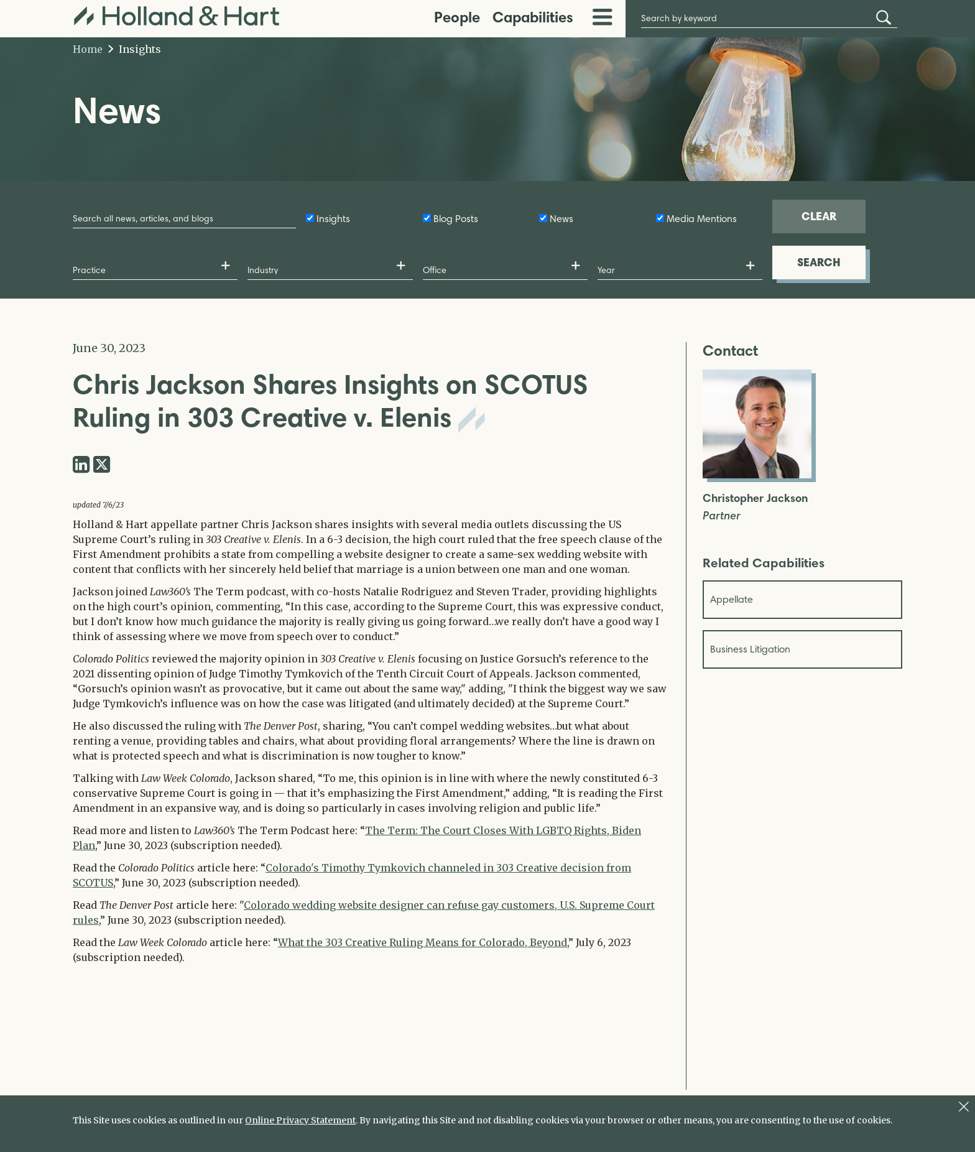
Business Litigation (750, 649)
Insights (134, 49)
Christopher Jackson (755, 498)
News (561, 219)
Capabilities (532, 17)
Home (88, 49)
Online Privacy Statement (300, 1120)
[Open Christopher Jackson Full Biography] (757, 474)
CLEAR (819, 216)
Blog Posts (455, 219)
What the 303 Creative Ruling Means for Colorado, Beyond (422, 942)
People (457, 17)
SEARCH (819, 262)
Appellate (731, 599)
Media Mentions (702, 219)
